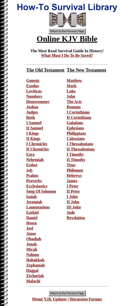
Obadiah (33, 239)
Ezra (30, 154)
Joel (29, 228)
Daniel (31, 218)
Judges (32, 112)
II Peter (73, 191)
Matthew (74, 80)
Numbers (34, 96)
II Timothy (76, 160)
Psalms (32, 175)
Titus (71, 165)
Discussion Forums (86, 299)
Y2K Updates (55, 299)
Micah (31, 249)
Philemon (75, 170)
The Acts (74, 101)
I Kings (32, 133)
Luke (71, 91)
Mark (71, 86)
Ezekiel (32, 212)
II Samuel (34, 128)
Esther (32, 165)
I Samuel (34, 123)
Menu (37, 299)
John (71, 96)
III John (74, 207)
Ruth (30, 117)
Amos (31, 233)
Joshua (32, 107)
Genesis (32, 80)
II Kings (33, 138)
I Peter (72, 186)
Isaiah (31, 196)
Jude (71, 212)
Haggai (32, 270)
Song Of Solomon (41, 191)
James (72, 181)
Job (29, 170)
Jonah (31, 244)
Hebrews (74, 175)
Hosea (31, 223)
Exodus (32, 86)
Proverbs (34, 181)
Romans (74, 107)
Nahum (32, 254)
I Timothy (75, 154)
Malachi (33, 281)
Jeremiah (34, 202)
